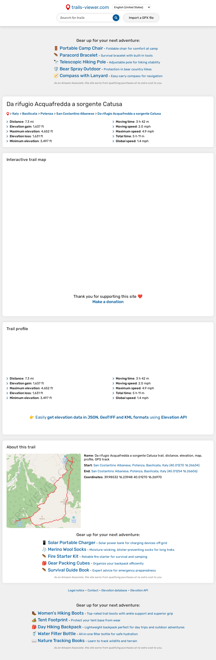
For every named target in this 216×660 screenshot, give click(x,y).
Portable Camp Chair (81, 48)
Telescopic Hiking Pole (83, 61)
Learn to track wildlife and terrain (112, 641)
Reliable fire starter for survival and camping (114, 557)
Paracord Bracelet (79, 55)
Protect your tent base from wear (95, 620)
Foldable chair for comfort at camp (132, 48)
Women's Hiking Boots (61, 613)
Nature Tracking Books (61, 640)
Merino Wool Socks (67, 549)
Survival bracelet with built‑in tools (127, 55)
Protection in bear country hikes (128, 69)
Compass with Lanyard (84, 75)
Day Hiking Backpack (59, 626)
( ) (146, 465)
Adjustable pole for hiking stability (134, 62)
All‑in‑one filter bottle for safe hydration (108, 634)
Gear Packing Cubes (69, 563)
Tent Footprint (53, 619)
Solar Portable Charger (71, 542)
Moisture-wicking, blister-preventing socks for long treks (131, 550)
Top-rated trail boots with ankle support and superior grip (130, 613)
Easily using (111, 417)
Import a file (141, 18)
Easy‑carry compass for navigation (136, 76)
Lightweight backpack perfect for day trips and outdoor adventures (135, 627)
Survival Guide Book (68, 570)
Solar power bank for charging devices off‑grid (133, 543)
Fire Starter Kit (63, 556)
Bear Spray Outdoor (80, 68)
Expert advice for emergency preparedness (124, 570)
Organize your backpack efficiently (118, 563)
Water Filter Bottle (57, 633)
